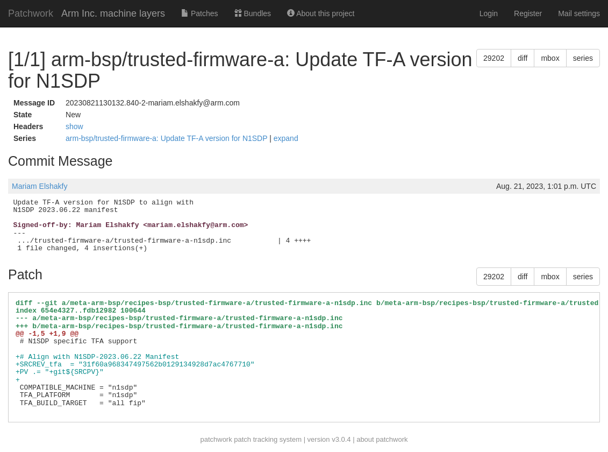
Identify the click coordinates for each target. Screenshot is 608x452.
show (74, 126)
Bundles (252, 13)
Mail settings (579, 13)
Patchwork (30, 13)
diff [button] (522, 58)
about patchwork (381, 439)
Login (489, 13)
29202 (493, 58)
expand (286, 138)
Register (528, 13)
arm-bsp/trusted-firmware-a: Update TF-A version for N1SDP (167, 138)
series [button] (583, 58)
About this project (320, 13)
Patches (199, 13)
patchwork (216, 439)
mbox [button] (550, 58)
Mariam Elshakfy (39, 186)
